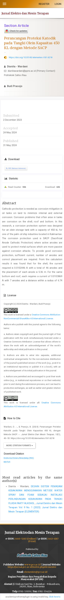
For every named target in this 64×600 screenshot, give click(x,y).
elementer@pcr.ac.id (35, 571)
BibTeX (7, 462)
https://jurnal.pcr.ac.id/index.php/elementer (32, 567)
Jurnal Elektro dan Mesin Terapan (25, 13)
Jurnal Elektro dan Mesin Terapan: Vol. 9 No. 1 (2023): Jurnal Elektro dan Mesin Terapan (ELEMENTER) (35, 507)
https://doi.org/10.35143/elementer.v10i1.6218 (30, 57)
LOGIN (58, 4)
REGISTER (44, 4)
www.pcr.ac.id (32, 564)
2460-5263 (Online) (25, 538)
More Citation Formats (19, 445)
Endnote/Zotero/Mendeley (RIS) (19, 458)
